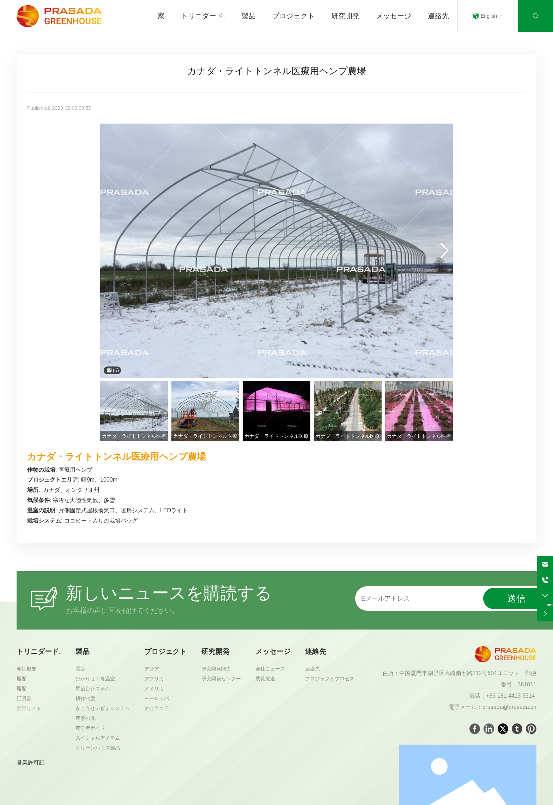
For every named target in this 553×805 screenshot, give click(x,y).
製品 (249, 16)
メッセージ (393, 16)
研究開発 (345, 16)
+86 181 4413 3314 (511, 696)
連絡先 (438, 16)
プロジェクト (293, 16)
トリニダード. (203, 16)
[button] (444, 250)
